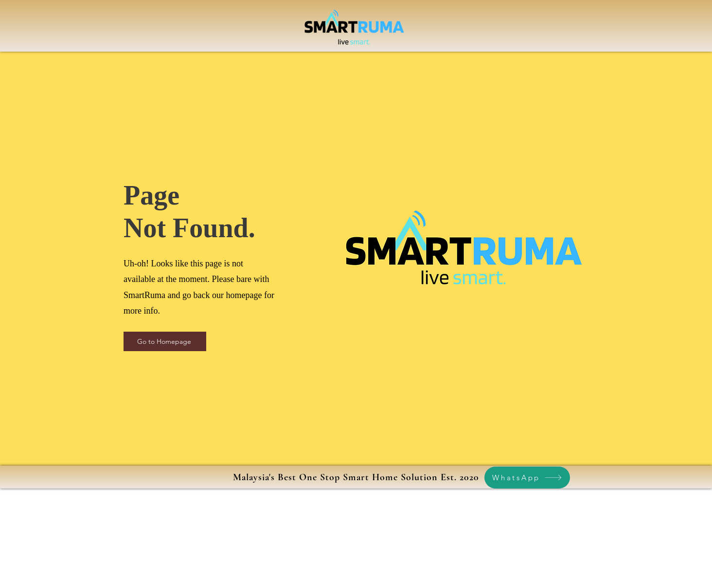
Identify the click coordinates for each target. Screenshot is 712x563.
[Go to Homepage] (165, 341)
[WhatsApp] (527, 477)
